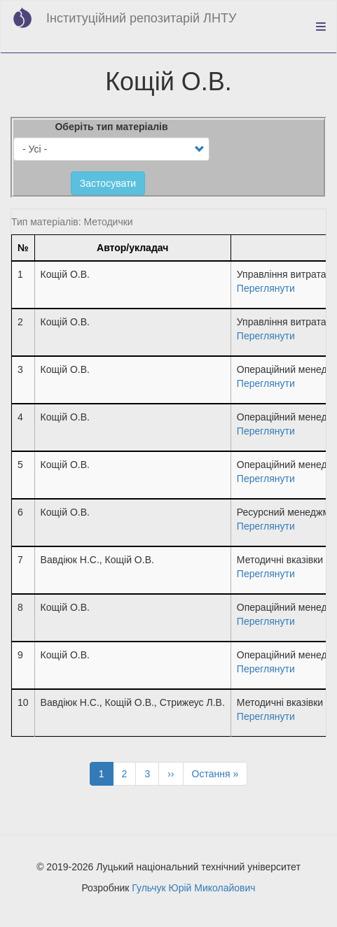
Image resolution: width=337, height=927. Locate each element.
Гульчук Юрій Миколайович (193, 887)
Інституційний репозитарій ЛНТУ (141, 18)
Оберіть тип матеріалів (111, 126)
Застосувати (108, 183)
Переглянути (266, 288)
